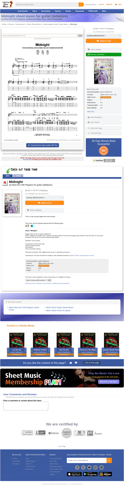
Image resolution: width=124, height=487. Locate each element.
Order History (16, 461)
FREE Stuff (92, 11)
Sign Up (109, 4)
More (104, 11)
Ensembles (45, 11)
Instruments (23, 11)
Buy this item (27, 159)
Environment (29, 469)
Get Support (15, 464)
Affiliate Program (30, 461)
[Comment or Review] (25, 406)
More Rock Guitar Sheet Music (59, 307)
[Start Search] (81, 5)
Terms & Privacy (30, 466)
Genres (58, 11)
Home (4, 24)
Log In (101, 4)
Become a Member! (108, 382)
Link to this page (92, 363)
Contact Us (29, 464)
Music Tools (53, 461)
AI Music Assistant (79, 255)
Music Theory (54, 464)
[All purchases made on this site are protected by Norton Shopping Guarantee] (103, 160)
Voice (34, 11)
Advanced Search (90, 4)
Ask (80, 35)
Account (14, 458)
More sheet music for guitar (58, 310)
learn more (89, 255)
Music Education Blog (56, 469)
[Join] (109, 460)
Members (110, 28)
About (27, 458)
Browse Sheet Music (56, 458)
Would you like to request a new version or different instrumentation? (47, 283)
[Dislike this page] (76, 363)
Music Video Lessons (56, 466)
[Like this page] (70, 363)
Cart (118, 4)
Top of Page (61, 446)
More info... (91, 111)
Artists (68, 11)
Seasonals (79, 11)
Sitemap (52, 474)
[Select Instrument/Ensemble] (36, 280)
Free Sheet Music (55, 472)
